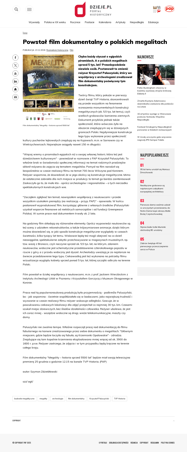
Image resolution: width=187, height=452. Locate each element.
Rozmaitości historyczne (57, 50)
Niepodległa (137, 22)
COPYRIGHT (144, 442)
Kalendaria (105, 22)
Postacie (89, 22)
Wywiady (34, 22)
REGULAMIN (155, 442)
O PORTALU (103, 442)
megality (43, 398)
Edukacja (153, 22)
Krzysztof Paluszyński (99, 398)
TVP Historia (119, 398)
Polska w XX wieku (55, 22)
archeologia (57, 398)
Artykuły (120, 22)
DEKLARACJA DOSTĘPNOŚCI (118, 442)
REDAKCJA (134, 442)
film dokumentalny (76, 398)
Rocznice (75, 22)
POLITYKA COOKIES (168, 442)
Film (71, 50)
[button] (174, 421)
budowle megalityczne (24, 398)
